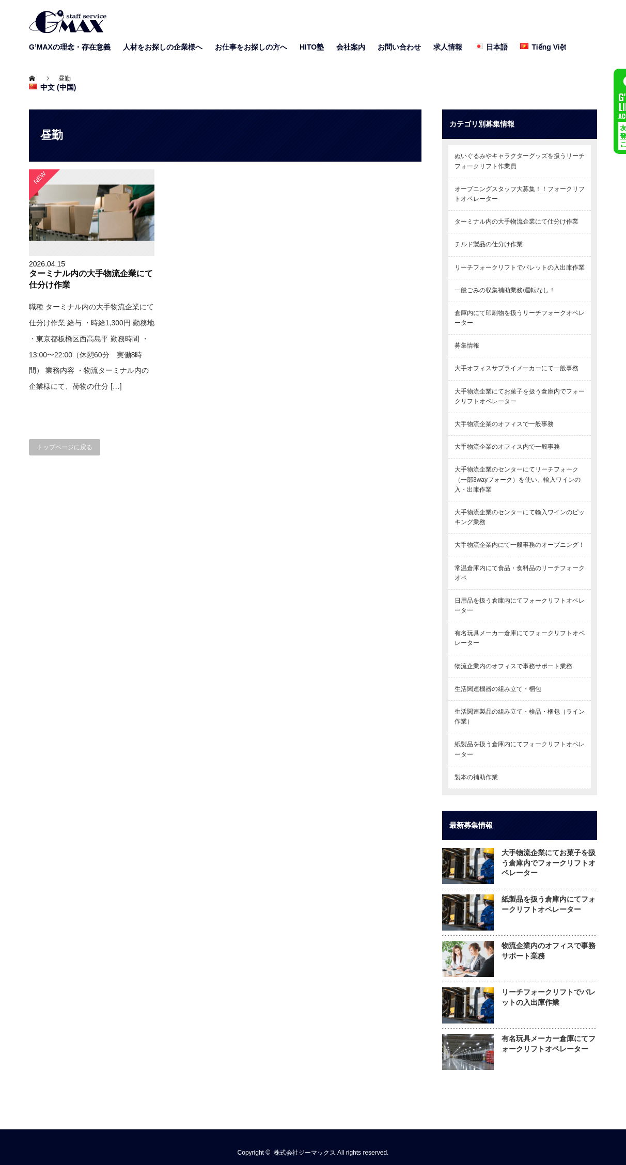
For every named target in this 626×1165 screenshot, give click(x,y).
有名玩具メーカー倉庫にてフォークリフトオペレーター (520, 638)
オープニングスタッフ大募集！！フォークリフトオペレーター (520, 193)
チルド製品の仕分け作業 (489, 244)
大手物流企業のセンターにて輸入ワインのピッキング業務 (520, 517)
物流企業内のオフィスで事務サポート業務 (513, 666)
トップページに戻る (64, 447)
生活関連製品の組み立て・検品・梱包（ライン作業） (520, 716)
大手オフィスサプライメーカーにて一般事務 (516, 368)
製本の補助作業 (476, 777)
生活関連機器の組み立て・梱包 (498, 688)
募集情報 (467, 345)
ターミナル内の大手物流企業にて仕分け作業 (516, 221)
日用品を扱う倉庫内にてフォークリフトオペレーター (520, 605)
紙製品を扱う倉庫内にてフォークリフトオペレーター (520, 749)
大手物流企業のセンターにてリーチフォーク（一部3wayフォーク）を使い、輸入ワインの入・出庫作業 (518, 479)
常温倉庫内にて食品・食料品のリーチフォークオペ (520, 572)
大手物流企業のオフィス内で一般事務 (507, 446)
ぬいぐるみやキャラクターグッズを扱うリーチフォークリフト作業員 (520, 160)
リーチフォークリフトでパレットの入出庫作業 (520, 267)
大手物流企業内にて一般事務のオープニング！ (520, 544)
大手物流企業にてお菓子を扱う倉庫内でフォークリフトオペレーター (520, 396)
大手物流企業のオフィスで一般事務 (504, 424)
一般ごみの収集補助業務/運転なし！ (505, 290)
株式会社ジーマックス (305, 1152)
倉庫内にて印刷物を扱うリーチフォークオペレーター (520, 317)
